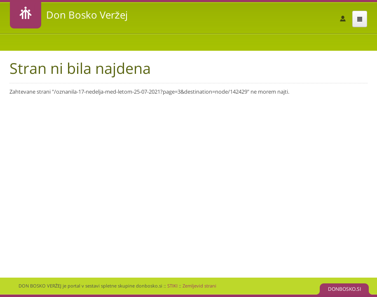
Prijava (343, 18)
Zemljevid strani (199, 286)
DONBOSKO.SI (344, 288)
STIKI (172, 286)
